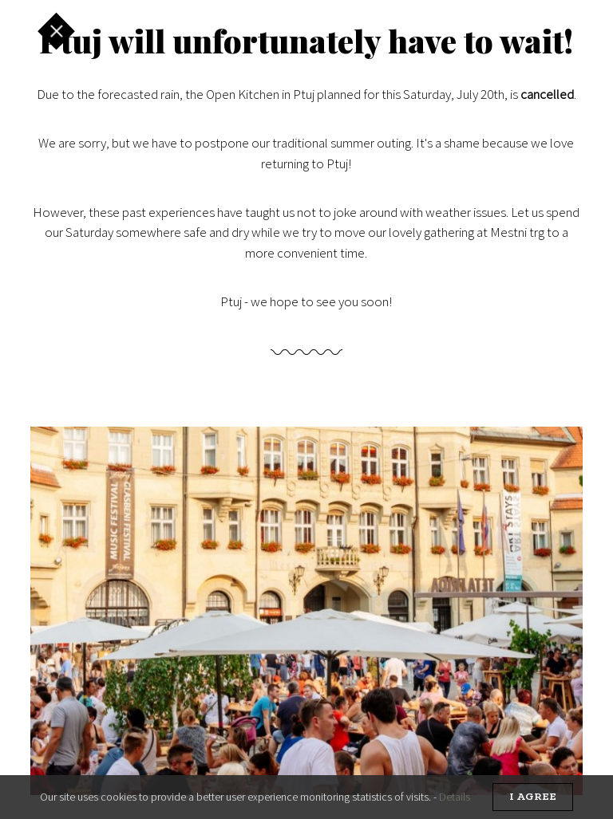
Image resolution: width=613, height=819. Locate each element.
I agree (532, 797)
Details (454, 796)
